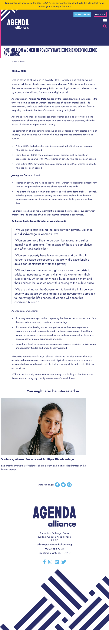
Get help (100, 14)
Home (14, 61)
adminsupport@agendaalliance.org (54, 544)
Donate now (82, 14)
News (22, 61)
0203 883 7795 (54, 548)
